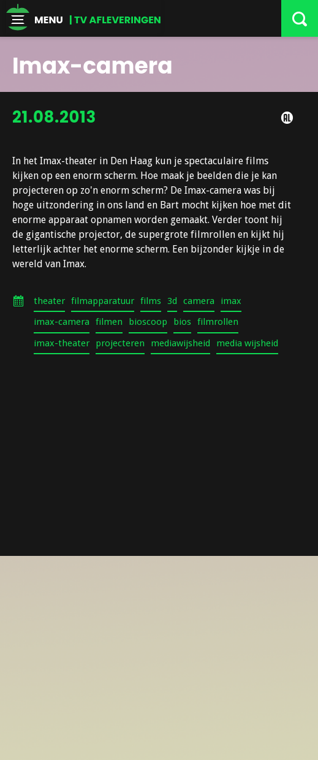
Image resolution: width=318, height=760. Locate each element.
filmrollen (217, 321)
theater (49, 300)
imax (231, 300)
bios (182, 321)
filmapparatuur (102, 300)
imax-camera (61, 321)
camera (198, 300)
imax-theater (61, 343)
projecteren (120, 343)
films (150, 300)
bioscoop (148, 321)
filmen (109, 321)
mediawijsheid (180, 343)
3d (172, 300)
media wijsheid (247, 343)
